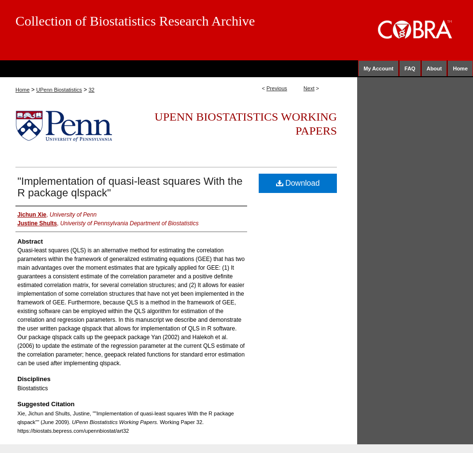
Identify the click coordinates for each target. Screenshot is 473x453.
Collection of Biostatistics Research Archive (135, 21)
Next (309, 88)
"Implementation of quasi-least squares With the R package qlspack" (129, 187)
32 (91, 90)
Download (298, 183)
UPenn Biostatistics (59, 90)
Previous (276, 88)
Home (22, 90)
